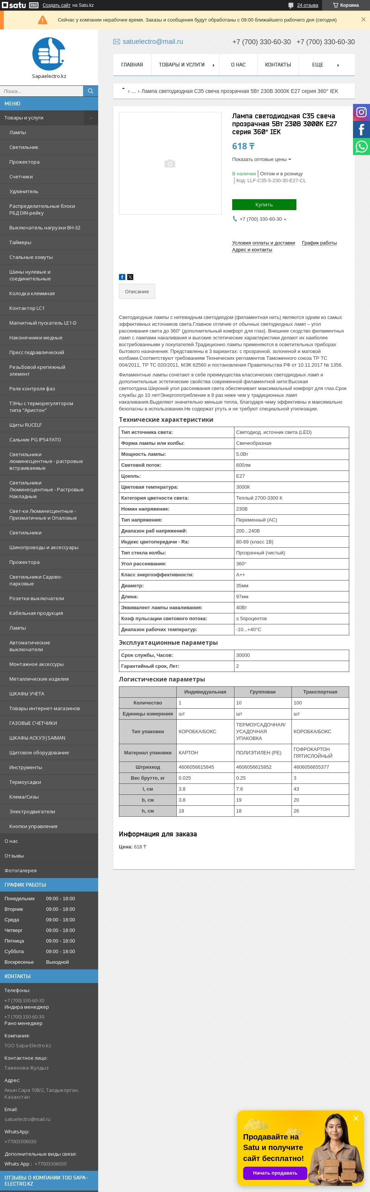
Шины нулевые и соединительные (30, 275)
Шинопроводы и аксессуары (44, 547)
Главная (132, 65)
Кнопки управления (33, 826)
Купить (264, 204)
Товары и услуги (24, 117)
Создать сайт (57, 5)
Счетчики (21, 176)
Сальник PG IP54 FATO (35, 439)
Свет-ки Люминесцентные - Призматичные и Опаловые (43, 514)
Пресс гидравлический (36, 352)
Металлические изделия (39, 678)
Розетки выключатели (36, 598)
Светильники (25, 532)
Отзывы (14, 855)
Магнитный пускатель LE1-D (43, 322)
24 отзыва (307, 5)
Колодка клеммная (32, 293)
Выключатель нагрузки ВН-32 (44, 227)
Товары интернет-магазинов (44, 708)
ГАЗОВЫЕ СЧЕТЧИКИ (33, 723)
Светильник (24, 147)
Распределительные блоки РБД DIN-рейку (42, 209)
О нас (11, 840)
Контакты (278, 65)
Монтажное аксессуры (36, 664)
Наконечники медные (36, 337)
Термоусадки (25, 782)
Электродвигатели (32, 811)
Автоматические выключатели (29, 646)
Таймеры (20, 242)
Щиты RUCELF (25, 424)
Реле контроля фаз (32, 388)
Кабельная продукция (36, 613)
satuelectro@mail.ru (28, 1119)
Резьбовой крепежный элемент (37, 370)
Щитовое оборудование (39, 752)
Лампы (17, 132)
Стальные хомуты (31, 257)
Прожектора (24, 161)
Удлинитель (24, 191)
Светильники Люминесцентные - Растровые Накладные (46, 489)
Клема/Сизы (24, 796)
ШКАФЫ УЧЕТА (26, 693)
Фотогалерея (21, 870)
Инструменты (25, 767)
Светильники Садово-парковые (35, 580)
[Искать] (90, 91)
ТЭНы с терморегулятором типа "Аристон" (41, 406)
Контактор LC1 (27, 308)
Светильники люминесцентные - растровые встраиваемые (46, 461)
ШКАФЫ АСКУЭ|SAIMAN (37, 737)
